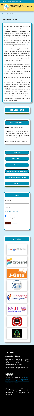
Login (8, 223)
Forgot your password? (12, 211)
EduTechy (8, 394)
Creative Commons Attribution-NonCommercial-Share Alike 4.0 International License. (17, 380)
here (27, 45)
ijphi (23, 389)
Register (14, 223)
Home (3, 14)
